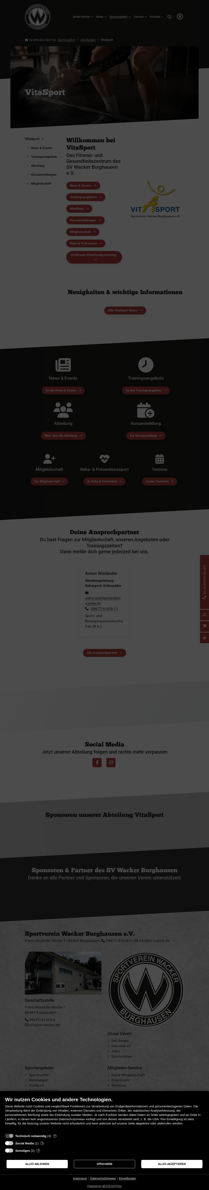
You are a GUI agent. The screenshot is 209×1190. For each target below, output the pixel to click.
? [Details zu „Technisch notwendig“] (54, 1135)
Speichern (104, 1164)
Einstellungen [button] (127, 1178)
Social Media (24, 1143)
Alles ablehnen (37, 1164)
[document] (104, 1114)
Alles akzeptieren (172, 1164)
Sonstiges (22, 1150)
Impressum (80, 1178)
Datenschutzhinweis (103, 1178)
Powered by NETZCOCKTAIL (104, 1186)
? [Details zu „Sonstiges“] (38, 1150)
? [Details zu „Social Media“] (42, 1143)
